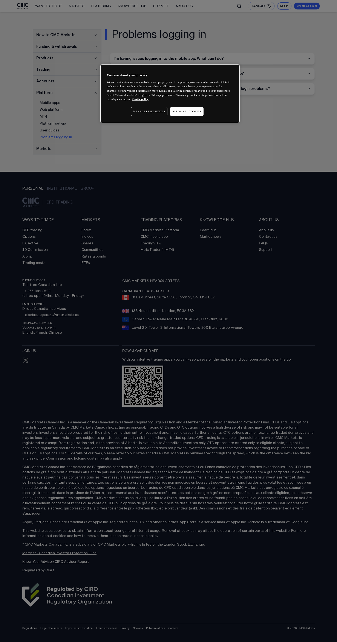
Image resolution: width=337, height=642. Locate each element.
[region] (170, 93)
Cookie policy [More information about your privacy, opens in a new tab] (140, 99)
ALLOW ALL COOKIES (186, 111)
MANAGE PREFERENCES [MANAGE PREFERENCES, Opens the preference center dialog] (149, 111)
